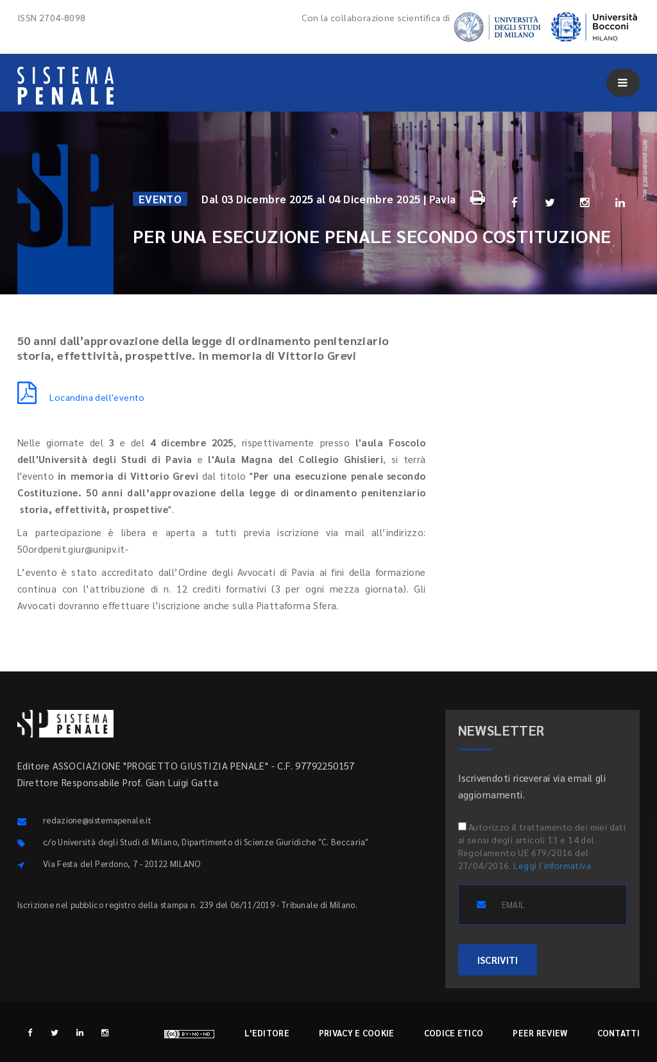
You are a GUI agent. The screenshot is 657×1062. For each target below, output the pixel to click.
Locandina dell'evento (81, 397)
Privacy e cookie (357, 1032)
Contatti (618, 1032)
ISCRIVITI (497, 960)
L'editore (266, 1032)
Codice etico (454, 1032)
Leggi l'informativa (552, 865)
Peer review (540, 1032)
